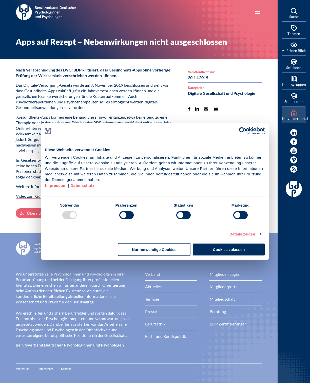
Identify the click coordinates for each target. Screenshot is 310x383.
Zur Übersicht (32, 213)
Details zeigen (242, 234)
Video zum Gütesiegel (35, 196)
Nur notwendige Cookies (154, 249)
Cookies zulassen (229, 249)
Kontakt (66, 368)
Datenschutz (82, 185)
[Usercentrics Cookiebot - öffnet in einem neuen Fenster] (243, 131)
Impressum (56, 185)
